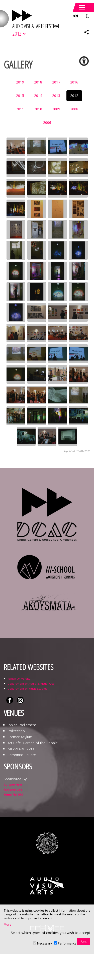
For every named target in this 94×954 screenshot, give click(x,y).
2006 (47, 122)
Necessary (44, 943)
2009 (56, 109)
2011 (20, 109)
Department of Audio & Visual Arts (31, 683)
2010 (38, 109)
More (7, 925)
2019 (20, 82)
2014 (38, 95)
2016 (74, 82)
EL (87, 16)
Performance (67, 943)
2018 (38, 82)
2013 (56, 95)
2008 (74, 109)
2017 (56, 82)
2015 (20, 95)
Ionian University (19, 678)
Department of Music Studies (27, 688)
